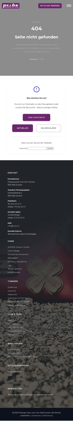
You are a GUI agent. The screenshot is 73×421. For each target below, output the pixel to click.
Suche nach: (23, 149)
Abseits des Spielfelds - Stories (20, 331)
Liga (9, 266)
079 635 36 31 (19, 218)
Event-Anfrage (13, 251)
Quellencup (12, 288)
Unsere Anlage (14, 350)
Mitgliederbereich (15, 372)
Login (10, 375)
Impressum (36, 416)
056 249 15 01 (16, 204)
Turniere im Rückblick (16, 306)
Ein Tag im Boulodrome (17, 262)
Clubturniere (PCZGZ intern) (19, 298)
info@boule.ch (13, 226)
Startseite (33, 59)
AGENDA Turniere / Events (18, 248)
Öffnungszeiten (14, 353)
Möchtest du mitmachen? (18, 255)
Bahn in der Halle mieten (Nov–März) (22, 357)
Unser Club (12, 321)
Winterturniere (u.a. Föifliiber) (19, 302)
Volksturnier (12, 295)
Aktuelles (22, 128)
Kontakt (11, 335)
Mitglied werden (53, 6)
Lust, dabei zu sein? (15, 328)
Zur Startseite (36, 117)
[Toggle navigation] (69, 7)
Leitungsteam (13, 324)
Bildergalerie (48, 128)
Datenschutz (47, 416)
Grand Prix (12, 291)
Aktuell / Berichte (15, 269)
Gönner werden (14, 273)
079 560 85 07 (20, 207)
